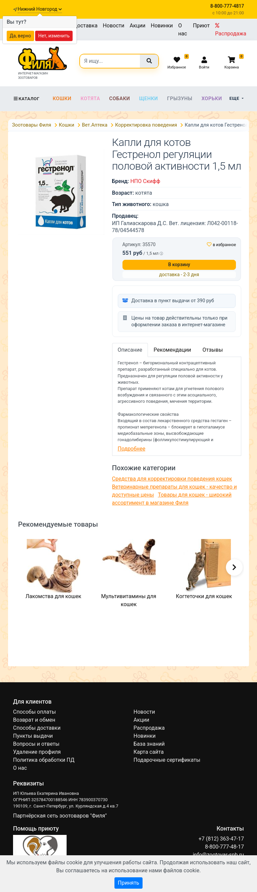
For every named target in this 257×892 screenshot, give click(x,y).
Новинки (162, 25)
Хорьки (211, 99)
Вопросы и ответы (36, 744)
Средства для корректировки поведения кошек (172, 479)
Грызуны (179, 99)
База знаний (149, 744)
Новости (113, 25)
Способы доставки (37, 728)
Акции (137, 25)
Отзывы (212, 350)
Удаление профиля (37, 752)
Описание (130, 350)
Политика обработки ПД (43, 760)
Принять (128, 883)
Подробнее (132, 448)
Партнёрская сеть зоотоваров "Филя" (60, 816)
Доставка (85, 25)
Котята (90, 99)
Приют (201, 25)
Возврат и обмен (34, 720)
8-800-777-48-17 (224, 847)
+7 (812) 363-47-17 (221, 839)
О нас (182, 29)
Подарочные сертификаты (167, 760)
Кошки (62, 99)
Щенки (148, 99)
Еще (235, 98)
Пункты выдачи (33, 736)
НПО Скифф (145, 181)
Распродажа (230, 30)
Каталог (26, 98)
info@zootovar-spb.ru (218, 855)
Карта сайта (149, 752)
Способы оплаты (34, 712)
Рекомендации (172, 350)
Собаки (119, 99)
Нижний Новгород (40, 9)
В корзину (179, 264)
